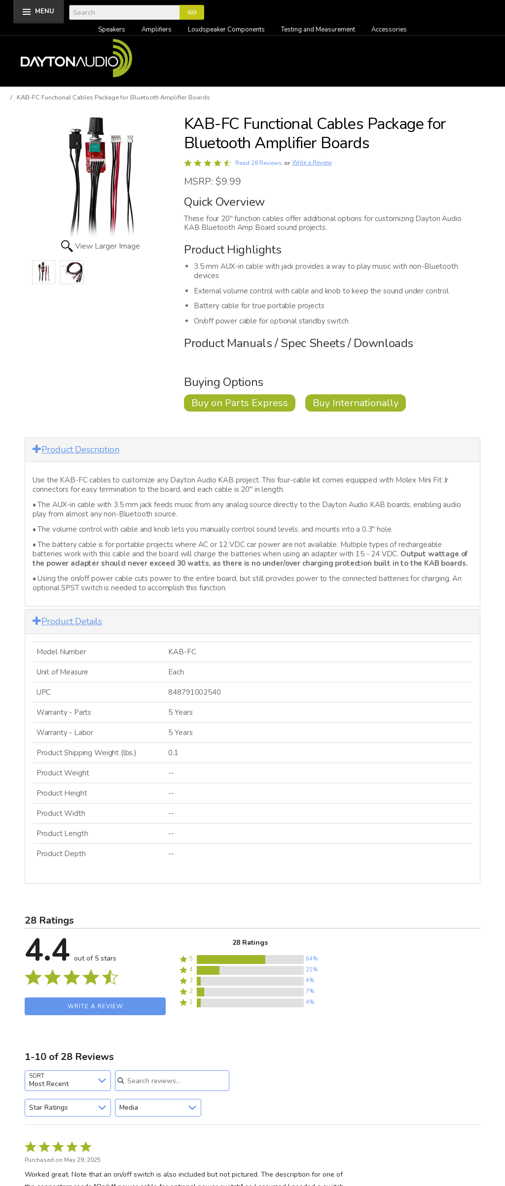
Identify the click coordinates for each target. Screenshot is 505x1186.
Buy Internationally (355, 403)
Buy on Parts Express (239, 403)
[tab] (252, 450)
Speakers (111, 29)
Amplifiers (157, 29)
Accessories (389, 29)
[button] (250, 959)
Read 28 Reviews (258, 163)
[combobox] (68, 1080)
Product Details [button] (67, 621)
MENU (44, 11)
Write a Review (312, 162)
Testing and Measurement (318, 29)
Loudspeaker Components (226, 29)
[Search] (124, 12)
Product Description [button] (76, 449)
